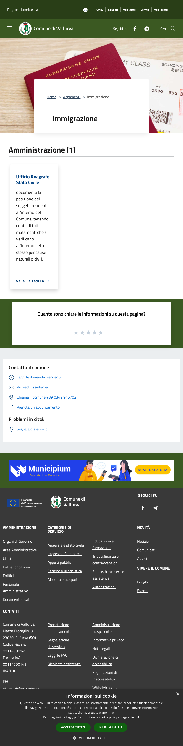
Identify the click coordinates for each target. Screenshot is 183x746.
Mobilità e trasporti (63, 579)
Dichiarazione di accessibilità (105, 660)
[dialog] (91, 717)
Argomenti (71, 97)
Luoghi (142, 582)
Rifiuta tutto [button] (110, 727)
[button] (91, 738)
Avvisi (142, 558)
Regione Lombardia (22, 9)
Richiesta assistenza (64, 664)
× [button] (177, 694)
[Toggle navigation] (9, 28)
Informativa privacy (108, 640)
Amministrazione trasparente (106, 628)
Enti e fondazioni (16, 567)
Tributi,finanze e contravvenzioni (105, 559)
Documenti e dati (16, 599)
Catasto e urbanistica (65, 571)
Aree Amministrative (20, 550)
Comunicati (146, 550)
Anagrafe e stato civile (66, 545)
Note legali (101, 648)
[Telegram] (145, 28)
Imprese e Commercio (65, 554)
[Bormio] (145, 10)
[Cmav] (99, 10)
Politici (8, 575)
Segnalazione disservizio (58, 643)
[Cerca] (173, 28)
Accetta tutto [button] (73, 727)
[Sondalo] (113, 10)
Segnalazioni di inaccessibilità (104, 675)
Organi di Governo (17, 541)
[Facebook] (133, 28)
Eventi (142, 590)
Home (51, 97)
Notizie (143, 541)
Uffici (7, 558)
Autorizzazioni (104, 587)
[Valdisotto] (129, 10)
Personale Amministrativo (15, 587)
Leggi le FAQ (58, 655)
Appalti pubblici (60, 562)
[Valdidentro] (161, 10)
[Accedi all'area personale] (85, 9)
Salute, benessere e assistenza (108, 575)
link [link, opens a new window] (137, 717)
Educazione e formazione (103, 544)
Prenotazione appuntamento (59, 628)
